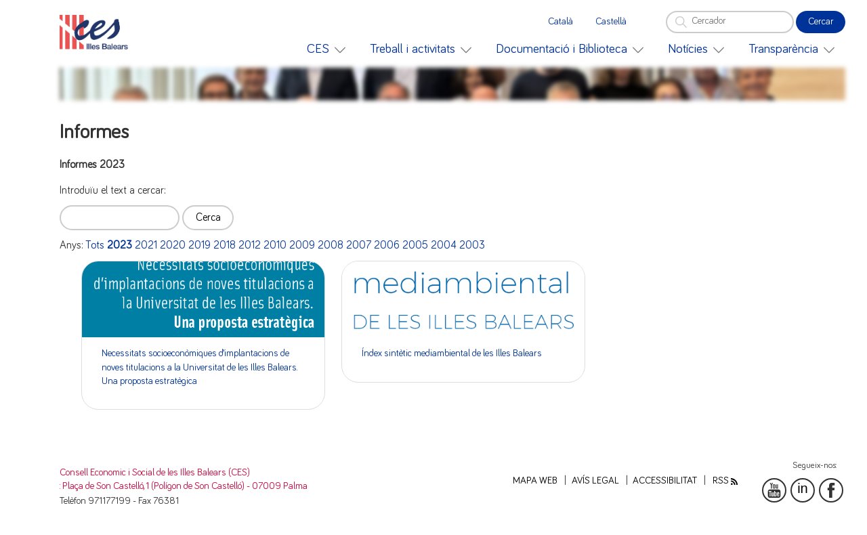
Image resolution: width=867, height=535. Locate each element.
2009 (302, 245)
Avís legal (595, 481)
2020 (173, 245)
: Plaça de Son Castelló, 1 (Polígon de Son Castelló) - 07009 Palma (184, 486)
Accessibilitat (665, 481)
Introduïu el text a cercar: (112, 190)
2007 (358, 245)
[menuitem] (326, 49)
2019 (199, 245)
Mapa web (535, 481)
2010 (275, 245)
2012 (249, 245)
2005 (415, 245)
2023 (119, 245)
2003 (472, 245)
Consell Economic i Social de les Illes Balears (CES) (155, 472)
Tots (94, 245)
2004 (444, 245)
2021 (146, 245)
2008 (330, 245)
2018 (224, 245)
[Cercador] (730, 22)
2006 (387, 245)
